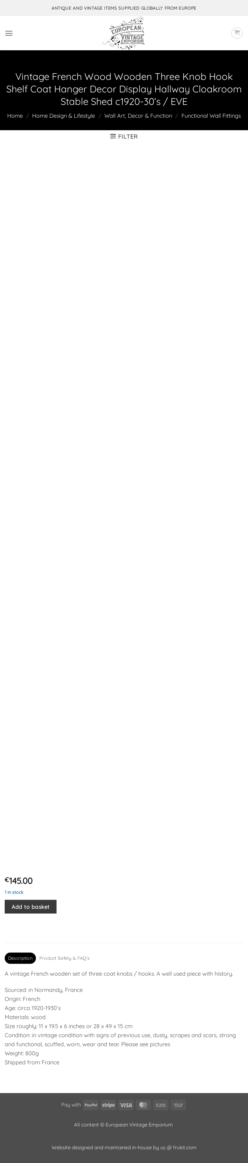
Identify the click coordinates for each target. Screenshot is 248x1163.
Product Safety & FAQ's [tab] (64, 958)
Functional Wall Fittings (211, 115)
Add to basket (31, 906)
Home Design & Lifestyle (63, 115)
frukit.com (184, 1147)
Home (15, 115)
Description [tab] (20, 958)
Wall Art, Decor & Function (138, 115)
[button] (9, 33)
